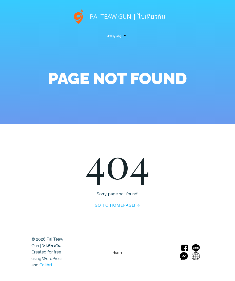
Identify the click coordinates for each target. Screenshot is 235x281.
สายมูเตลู (117, 35)
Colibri (46, 265)
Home (117, 252)
